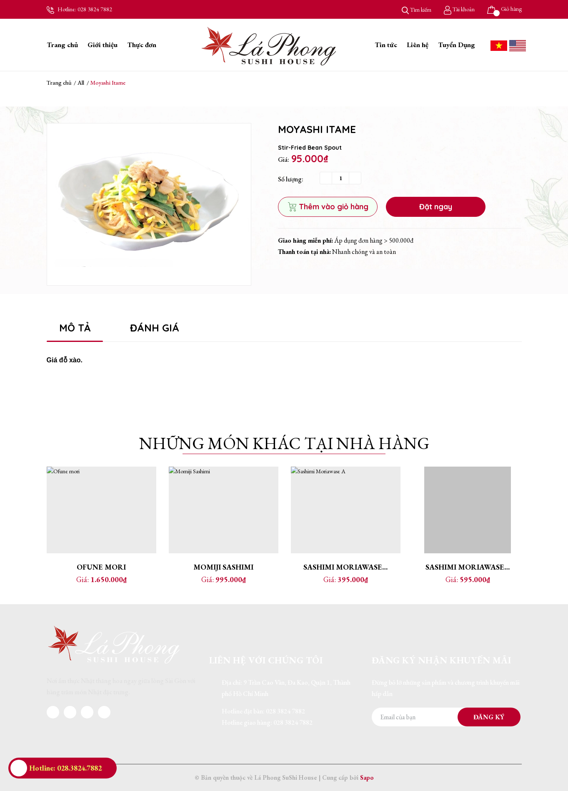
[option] (149, 204)
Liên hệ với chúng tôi (266, 660)
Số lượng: (290, 179)
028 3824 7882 (95, 9)
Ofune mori (101, 567)
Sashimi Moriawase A (346, 567)
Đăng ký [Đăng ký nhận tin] (488, 717)
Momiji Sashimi (223, 567)
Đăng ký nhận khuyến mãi (441, 660)
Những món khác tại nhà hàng (284, 443)
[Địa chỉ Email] (446, 717)
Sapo (367, 777)
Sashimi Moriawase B (467, 567)
